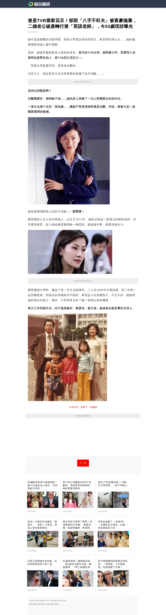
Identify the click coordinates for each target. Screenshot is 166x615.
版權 (56, 604)
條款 (48, 604)
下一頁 (83, 463)
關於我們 (32, 604)
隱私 (52, 604)
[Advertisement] (83, 438)
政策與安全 (41, 604)
